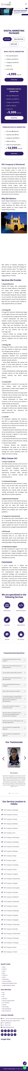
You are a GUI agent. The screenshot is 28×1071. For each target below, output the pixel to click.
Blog (3, 973)
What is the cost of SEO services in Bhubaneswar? (14, 666)
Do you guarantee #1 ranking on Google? (14, 685)
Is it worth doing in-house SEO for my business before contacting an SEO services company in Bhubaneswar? (14, 699)
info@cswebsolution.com (8, 1027)
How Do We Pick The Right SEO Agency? (14, 728)
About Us (4, 969)
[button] (9, 793)
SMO (3, 994)
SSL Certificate (5, 1002)
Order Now (14, 79)
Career (3, 971)
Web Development (6, 1008)
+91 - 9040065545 (6, 1023)
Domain (4, 1004)
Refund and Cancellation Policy (9, 983)
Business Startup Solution (8, 1000)
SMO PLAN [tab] (14, 44)
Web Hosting (5, 1006)
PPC (3, 996)
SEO (3, 992)
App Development (6, 1010)
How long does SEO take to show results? (14, 660)
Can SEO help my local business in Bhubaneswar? (14, 678)
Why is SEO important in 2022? (14, 691)
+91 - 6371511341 (6, 1025)
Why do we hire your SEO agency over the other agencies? (14, 721)
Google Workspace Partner (8, 985)
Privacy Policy (5, 979)
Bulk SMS (4, 998)
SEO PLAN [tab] (7, 39)
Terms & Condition (6, 981)
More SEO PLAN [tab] (18, 39)
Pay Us (4, 977)
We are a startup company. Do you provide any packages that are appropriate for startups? (14, 714)
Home (3, 967)
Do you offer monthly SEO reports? (14, 673)
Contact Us (5, 975)
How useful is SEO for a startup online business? (14, 707)
